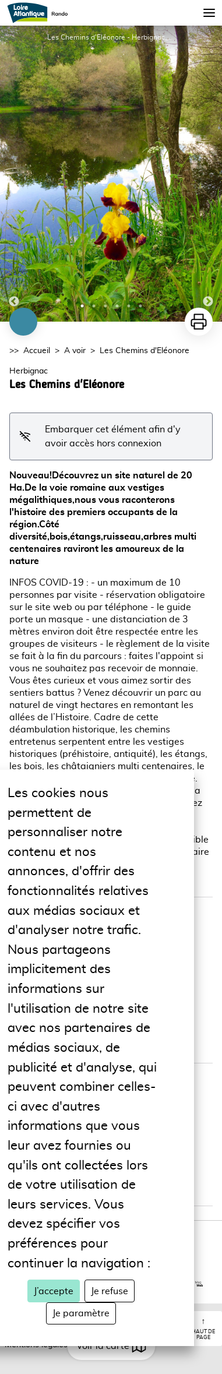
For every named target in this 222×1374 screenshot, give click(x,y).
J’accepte (53, 1291)
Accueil (36, 351)
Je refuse (109, 1291)
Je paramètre (81, 1313)
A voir (75, 351)
